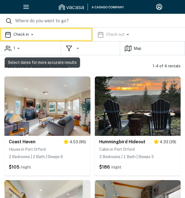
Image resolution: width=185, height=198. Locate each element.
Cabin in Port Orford (117, 149)
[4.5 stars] (74, 143)
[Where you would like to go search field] (92, 21)
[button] (92, 34)
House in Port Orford (27, 149)
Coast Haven (22, 141)
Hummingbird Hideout (122, 141)
